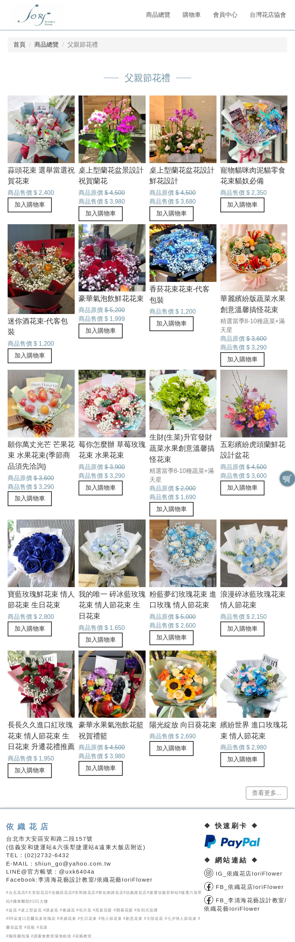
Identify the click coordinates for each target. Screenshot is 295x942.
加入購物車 (29, 204)
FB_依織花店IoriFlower (244, 887)
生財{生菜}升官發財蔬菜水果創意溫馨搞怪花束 (182, 448)
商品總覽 (158, 14)
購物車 (192, 14)
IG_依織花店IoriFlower (243, 873)
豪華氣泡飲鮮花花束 (111, 299)
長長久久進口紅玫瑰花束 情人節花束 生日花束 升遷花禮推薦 (41, 736)
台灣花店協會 (268, 14)
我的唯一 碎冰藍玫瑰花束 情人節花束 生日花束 (112, 605)
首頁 (19, 44)
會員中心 (225, 14)
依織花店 (29, 826)
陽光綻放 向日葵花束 (182, 725)
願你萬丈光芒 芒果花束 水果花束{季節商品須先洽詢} (41, 455)
